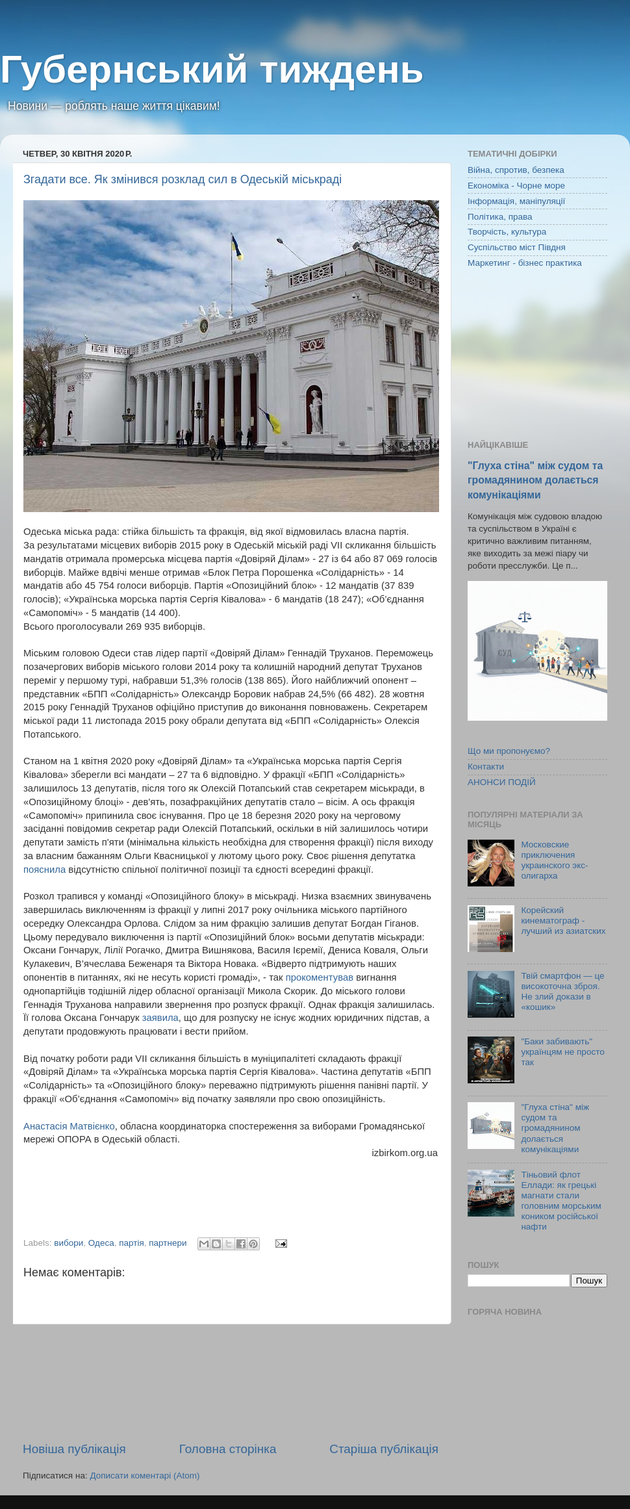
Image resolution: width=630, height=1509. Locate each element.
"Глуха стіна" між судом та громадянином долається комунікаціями (535, 480)
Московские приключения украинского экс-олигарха (554, 860)
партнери (167, 1243)
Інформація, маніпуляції (516, 201)
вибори (68, 1243)
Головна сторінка (228, 1449)
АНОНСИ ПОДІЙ (502, 782)
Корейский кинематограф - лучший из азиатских (563, 920)
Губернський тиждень (212, 69)
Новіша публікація (74, 1449)
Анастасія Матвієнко (69, 1126)
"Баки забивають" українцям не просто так (562, 1052)
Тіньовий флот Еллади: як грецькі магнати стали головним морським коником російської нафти (561, 1201)
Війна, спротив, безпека (516, 170)
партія (131, 1243)
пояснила (44, 869)
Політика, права (500, 217)
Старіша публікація (383, 1449)
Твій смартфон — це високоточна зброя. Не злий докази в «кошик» (562, 991)
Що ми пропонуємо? (509, 751)
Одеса (101, 1243)
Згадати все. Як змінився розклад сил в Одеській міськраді (182, 179)
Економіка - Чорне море (516, 185)
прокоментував (319, 977)
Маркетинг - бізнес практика (525, 263)
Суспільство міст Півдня (517, 247)
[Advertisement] (230, 1382)
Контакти (486, 766)
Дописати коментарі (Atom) (144, 1475)
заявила (160, 1017)
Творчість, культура (507, 232)
